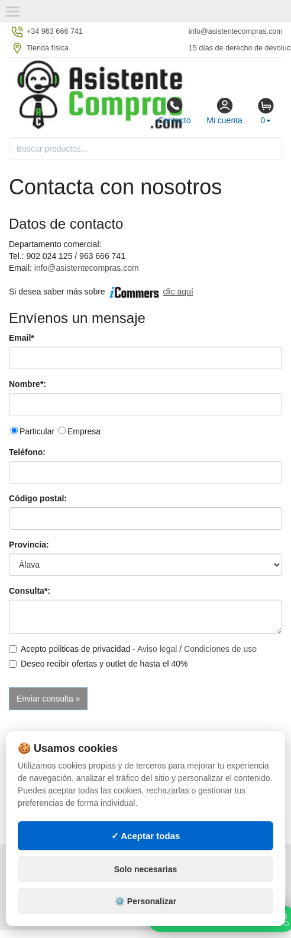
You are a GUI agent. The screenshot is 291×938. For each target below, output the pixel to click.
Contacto (173, 111)
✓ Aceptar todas (145, 843)
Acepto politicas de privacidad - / (133, 649)
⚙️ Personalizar (145, 909)
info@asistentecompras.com (86, 268)
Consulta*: (29, 591)
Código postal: (38, 498)
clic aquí (178, 291)
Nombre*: (27, 384)
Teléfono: (27, 452)
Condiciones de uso (220, 649)
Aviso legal (157, 649)
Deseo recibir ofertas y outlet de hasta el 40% (98, 663)
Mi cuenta (224, 111)
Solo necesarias (145, 877)
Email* (21, 337)
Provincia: (29, 544)
